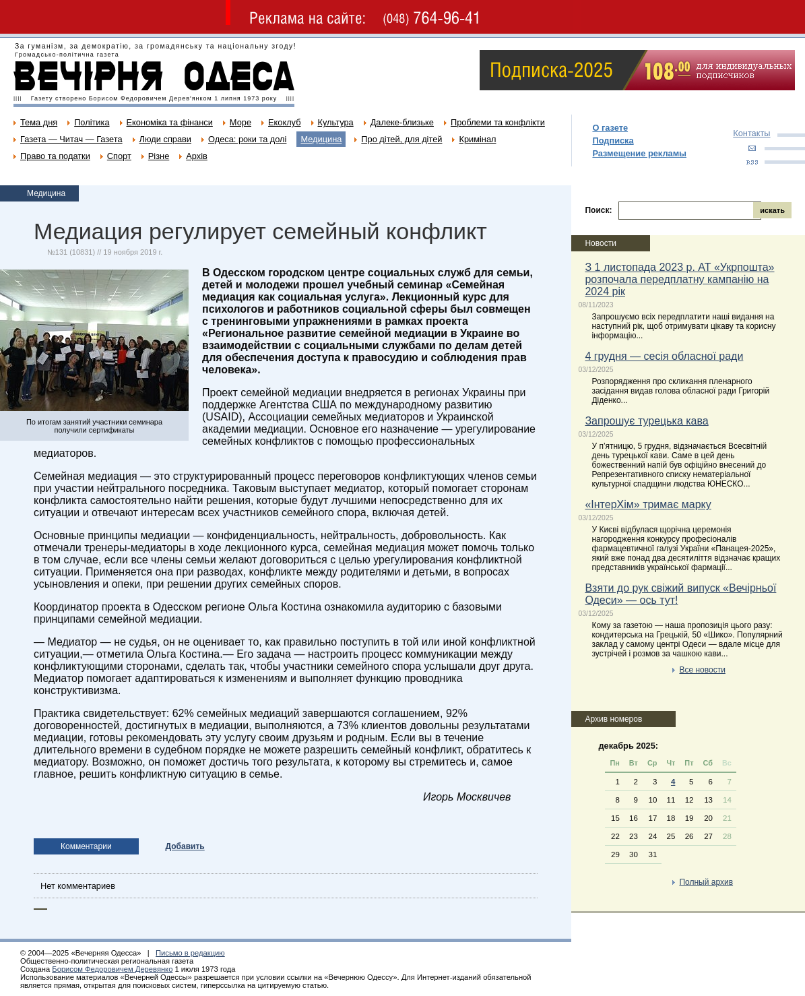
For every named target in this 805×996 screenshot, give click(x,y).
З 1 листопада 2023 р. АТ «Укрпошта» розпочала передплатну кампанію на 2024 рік (679, 279)
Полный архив (706, 882)
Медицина (321, 139)
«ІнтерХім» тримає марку (648, 504)
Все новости (702, 670)
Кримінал (477, 139)
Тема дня (38, 122)
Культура (336, 122)
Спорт (119, 156)
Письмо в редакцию (190, 953)
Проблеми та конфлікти (498, 122)
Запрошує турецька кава (646, 421)
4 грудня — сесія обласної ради (664, 356)
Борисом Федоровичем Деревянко (112, 969)
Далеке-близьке (402, 122)
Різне (158, 156)
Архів (196, 156)
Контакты (751, 133)
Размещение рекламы (639, 153)
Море (240, 122)
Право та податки (55, 156)
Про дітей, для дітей (401, 139)
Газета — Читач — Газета (71, 139)
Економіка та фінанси (170, 122)
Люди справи (165, 139)
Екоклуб (284, 122)
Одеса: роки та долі (247, 139)
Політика (91, 122)
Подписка (612, 140)
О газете (610, 128)
